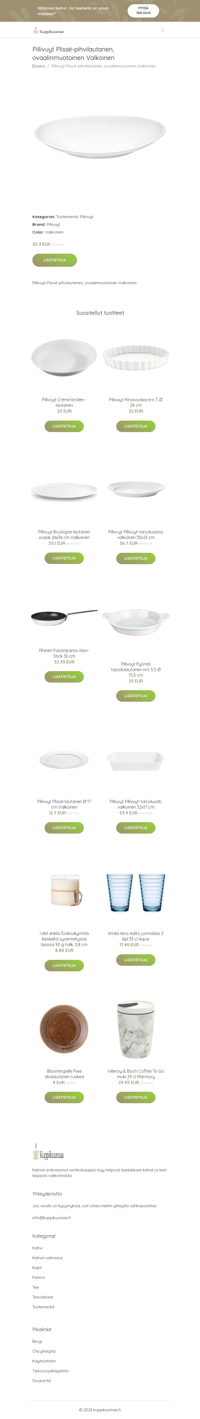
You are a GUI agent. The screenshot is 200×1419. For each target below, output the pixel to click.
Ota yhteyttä (43, 1351)
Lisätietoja (54, 260)
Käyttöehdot (44, 1361)
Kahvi (37, 1247)
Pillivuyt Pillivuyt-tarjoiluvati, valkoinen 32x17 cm (136, 804)
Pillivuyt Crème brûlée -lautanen (64, 402)
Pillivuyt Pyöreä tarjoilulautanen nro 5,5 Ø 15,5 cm (135, 669)
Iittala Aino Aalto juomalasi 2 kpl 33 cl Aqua (135, 936)
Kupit (37, 1267)
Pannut (38, 1277)
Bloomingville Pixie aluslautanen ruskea (64, 1073)
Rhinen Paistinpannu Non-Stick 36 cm (64, 653)
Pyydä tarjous (143, 10)
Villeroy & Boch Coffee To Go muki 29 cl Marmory (136, 1073)
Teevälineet (42, 1297)
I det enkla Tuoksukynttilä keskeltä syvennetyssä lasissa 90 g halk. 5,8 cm (64, 939)
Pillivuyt (86, 216)
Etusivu (38, 65)
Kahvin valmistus (47, 1257)
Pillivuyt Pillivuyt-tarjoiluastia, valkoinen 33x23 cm (135, 534)
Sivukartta (41, 1380)
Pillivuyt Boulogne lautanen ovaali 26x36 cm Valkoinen (64, 534)
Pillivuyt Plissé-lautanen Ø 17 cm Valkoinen (64, 804)
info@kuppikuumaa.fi (51, 1217)
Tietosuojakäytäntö (50, 1370)
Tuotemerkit (67, 216)
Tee (35, 1287)
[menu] (163, 30)
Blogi (37, 1341)
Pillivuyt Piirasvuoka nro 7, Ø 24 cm (135, 402)
